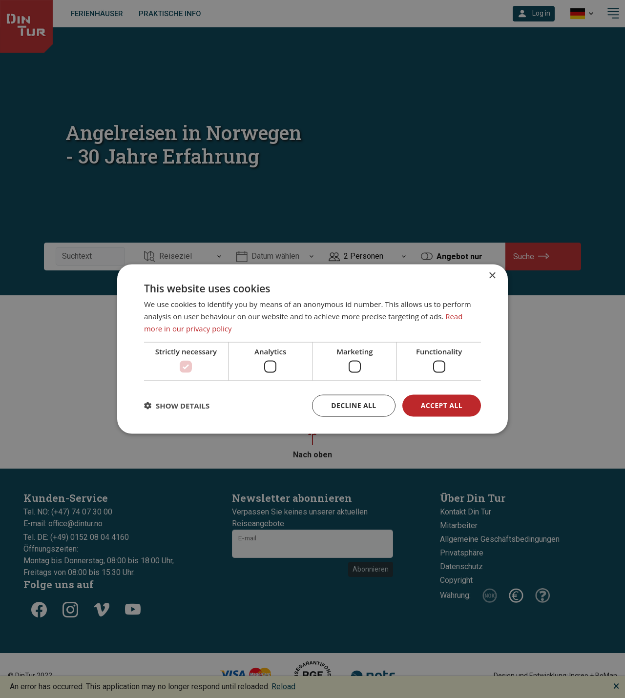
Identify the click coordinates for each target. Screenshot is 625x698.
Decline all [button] (353, 405)
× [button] (492, 276)
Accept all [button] (441, 405)
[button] (176, 405)
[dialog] (312, 349)
